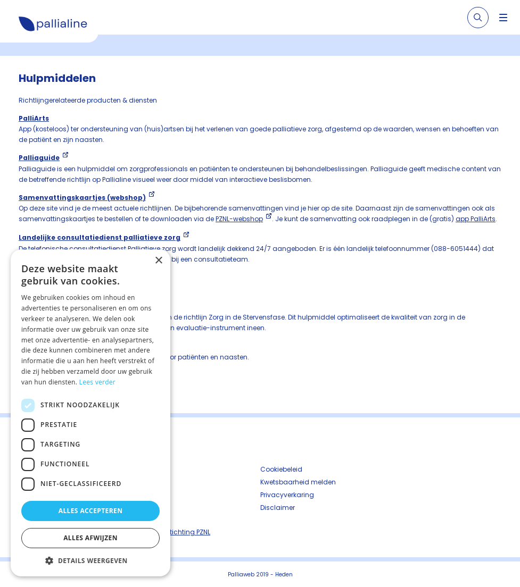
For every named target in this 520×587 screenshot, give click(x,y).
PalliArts (34, 118)
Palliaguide (39, 157)
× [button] (158, 261)
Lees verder (97, 382)
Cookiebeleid (281, 469)
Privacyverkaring (287, 494)
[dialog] (90, 412)
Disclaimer (277, 507)
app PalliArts (476, 218)
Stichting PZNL (188, 531)
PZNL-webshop (239, 218)
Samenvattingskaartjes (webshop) (82, 197)
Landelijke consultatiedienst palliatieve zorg (99, 237)
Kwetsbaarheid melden (298, 482)
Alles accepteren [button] (91, 510)
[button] (90, 560)
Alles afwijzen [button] (90, 537)
